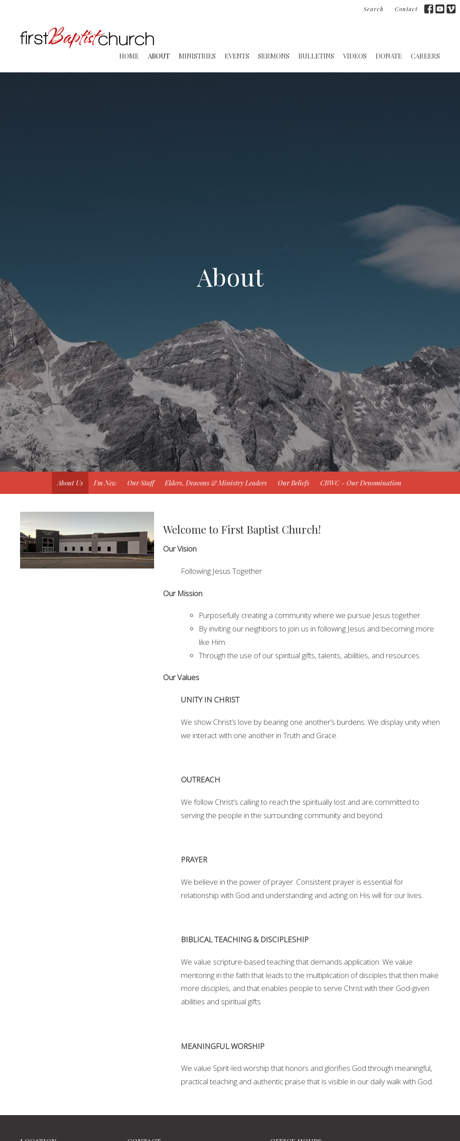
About (159, 55)
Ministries (197, 55)
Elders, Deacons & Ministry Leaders (216, 482)
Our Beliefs (293, 482)
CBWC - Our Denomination (360, 482)
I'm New (105, 482)
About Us (70, 482)
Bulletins (316, 55)
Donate (389, 55)
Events (237, 55)
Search (374, 9)
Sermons (273, 55)
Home (129, 55)
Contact (406, 9)
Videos (355, 55)
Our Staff (140, 482)
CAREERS (425, 55)
